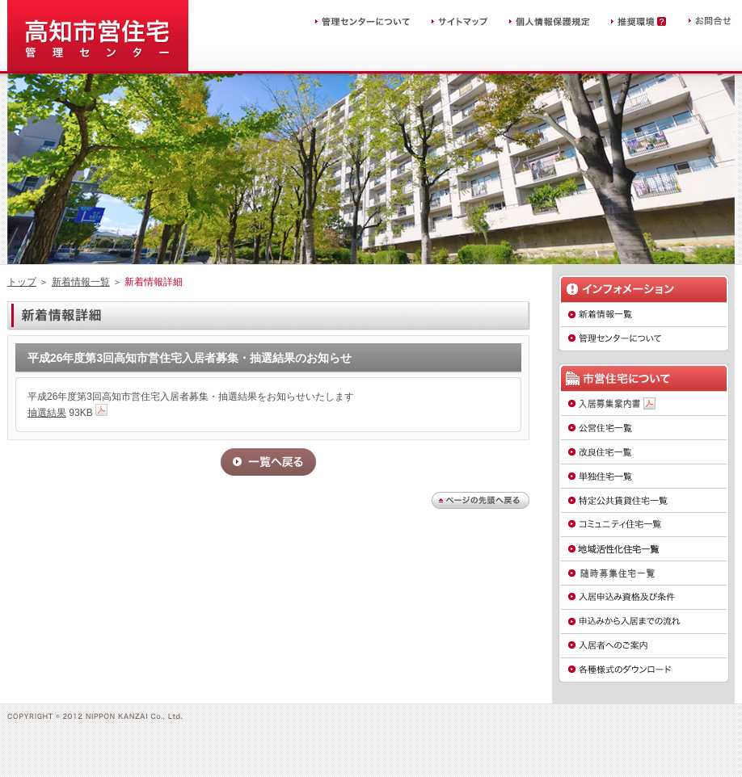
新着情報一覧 (81, 282)
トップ (21, 282)
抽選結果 (46, 412)
